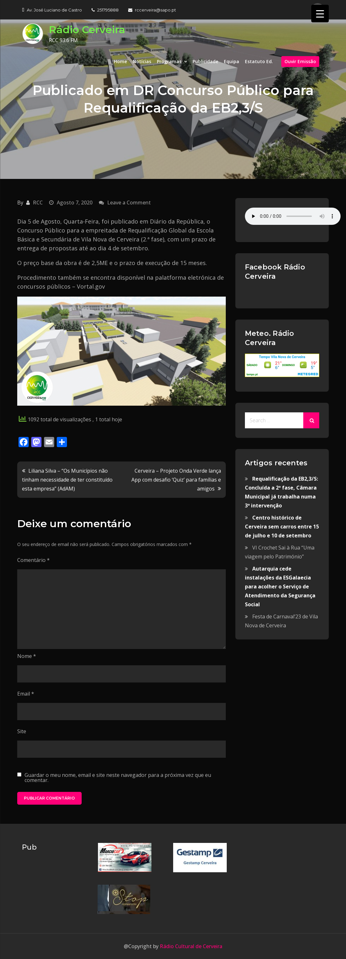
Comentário (33, 560)
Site (21, 731)
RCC (38, 202)
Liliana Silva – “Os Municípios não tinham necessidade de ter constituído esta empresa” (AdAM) (67, 479)
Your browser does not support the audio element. (293, 216)
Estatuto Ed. (259, 61)
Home (120, 61)
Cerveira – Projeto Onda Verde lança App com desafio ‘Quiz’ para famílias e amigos (176, 479)
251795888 (105, 9)
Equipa (231, 61)
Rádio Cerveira (87, 29)
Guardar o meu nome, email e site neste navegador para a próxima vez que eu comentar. (118, 777)
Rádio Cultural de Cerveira (190, 946)
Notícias (142, 61)
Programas (169, 61)
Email (25, 693)
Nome (26, 656)
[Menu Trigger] (320, 13)
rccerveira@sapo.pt (152, 9)
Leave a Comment (129, 202)
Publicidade (205, 61)
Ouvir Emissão (300, 61)
